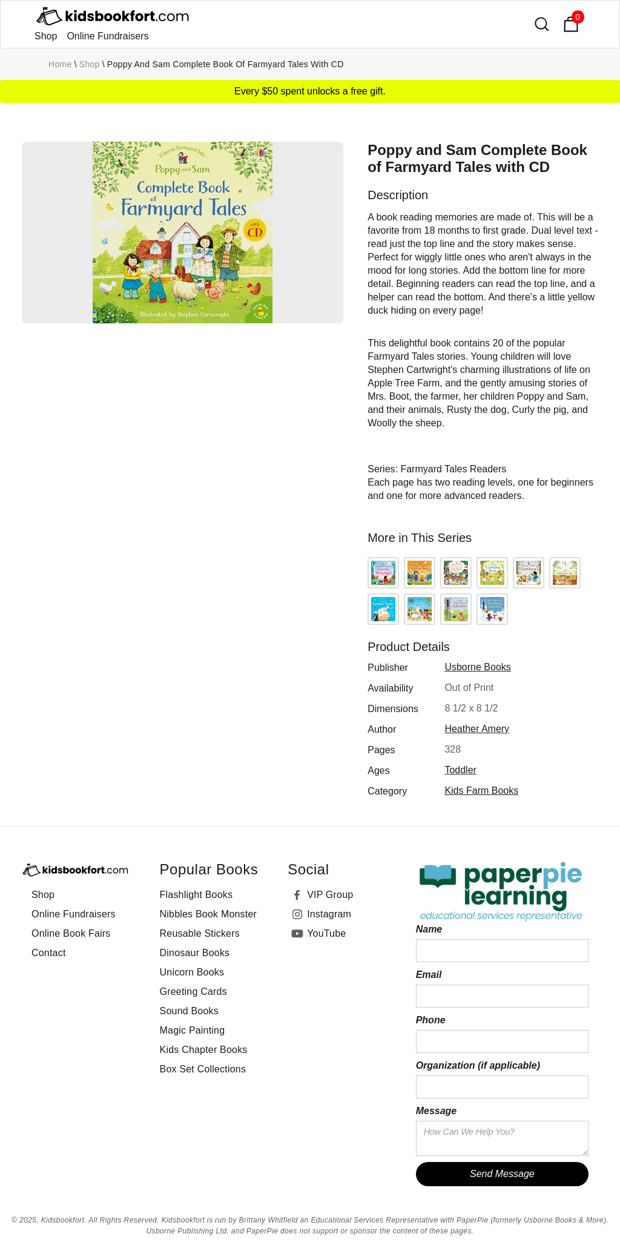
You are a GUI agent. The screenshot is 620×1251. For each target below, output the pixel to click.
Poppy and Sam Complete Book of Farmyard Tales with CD (225, 64)
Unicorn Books (192, 972)
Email (429, 974)
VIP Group (330, 895)
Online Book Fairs (71, 933)
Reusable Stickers (200, 933)
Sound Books (189, 1011)
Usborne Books (477, 667)
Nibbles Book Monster (208, 914)
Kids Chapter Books (204, 1050)
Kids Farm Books (481, 790)
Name (429, 929)
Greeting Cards (193, 991)
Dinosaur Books (195, 953)
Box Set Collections (203, 1069)
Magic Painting (192, 1030)
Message (436, 1111)
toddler (460, 770)
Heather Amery (476, 729)
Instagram (329, 914)
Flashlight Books (196, 895)
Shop (46, 36)
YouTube (326, 933)
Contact (48, 953)
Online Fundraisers (107, 36)
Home (60, 64)
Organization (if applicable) (478, 1065)
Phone (431, 1020)
